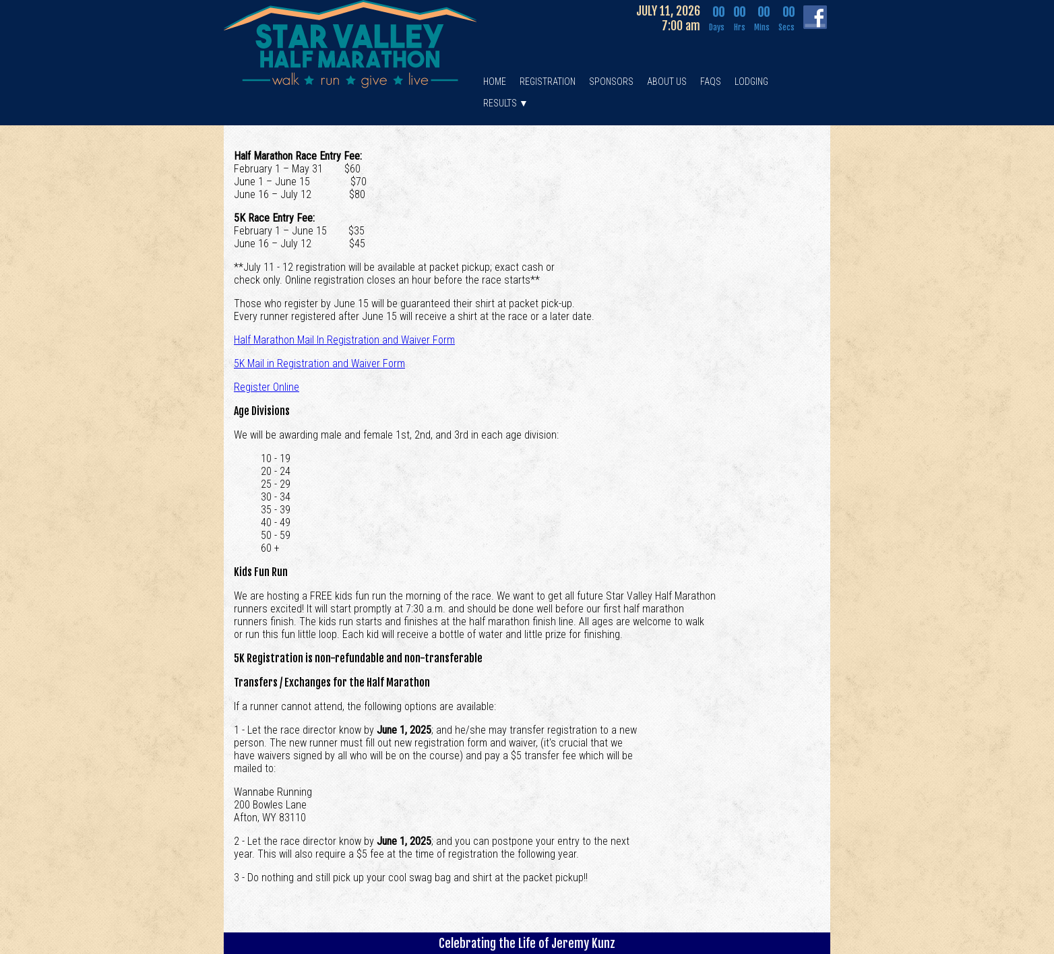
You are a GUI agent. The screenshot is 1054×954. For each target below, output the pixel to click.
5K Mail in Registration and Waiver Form (319, 363)
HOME (494, 81)
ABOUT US (667, 81)
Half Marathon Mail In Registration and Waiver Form (344, 339)
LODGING (751, 81)
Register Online (266, 387)
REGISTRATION (548, 81)
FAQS (710, 81)
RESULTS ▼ (505, 103)
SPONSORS (611, 81)
